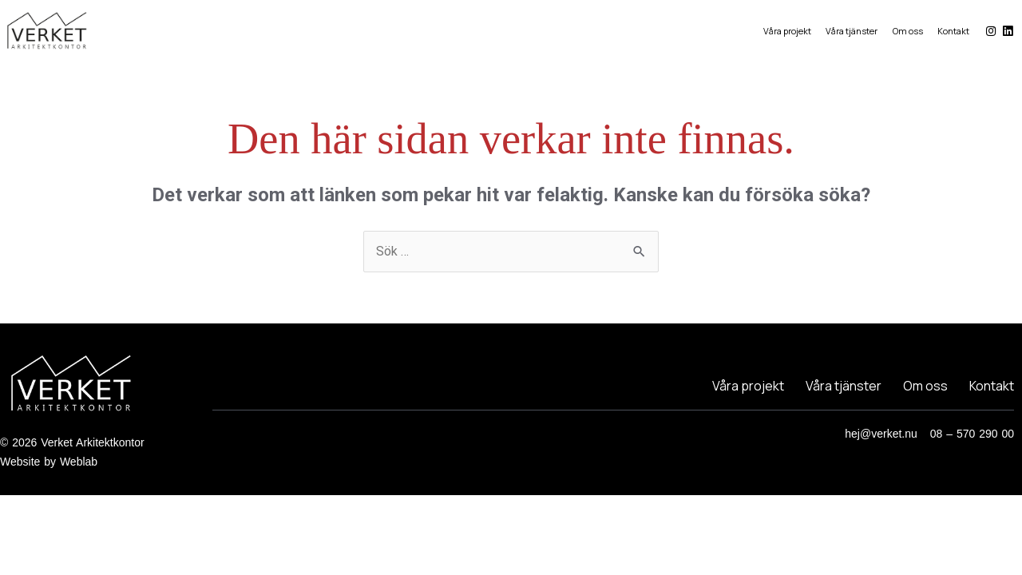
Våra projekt (784, 31)
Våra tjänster (850, 31)
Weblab (78, 461)
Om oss (907, 31)
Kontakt (954, 31)
